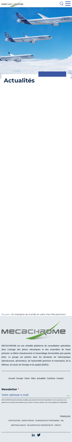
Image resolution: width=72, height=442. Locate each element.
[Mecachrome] (13, 3)
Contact (60, 378)
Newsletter (10, 389)
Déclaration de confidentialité (40, 425)
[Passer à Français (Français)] (64, 416)
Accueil (11, 378)
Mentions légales (18, 425)
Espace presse (28, 420)
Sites (33, 378)
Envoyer (68, 396)
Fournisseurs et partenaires (47, 420)
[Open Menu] (68, 3)
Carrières (51, 378)
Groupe (19, 378)
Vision (27, 378)
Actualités (41, 378)
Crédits (57, 425)
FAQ (62, 420)
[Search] (61, 3)
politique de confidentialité (59, 402)
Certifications (14, 420)
